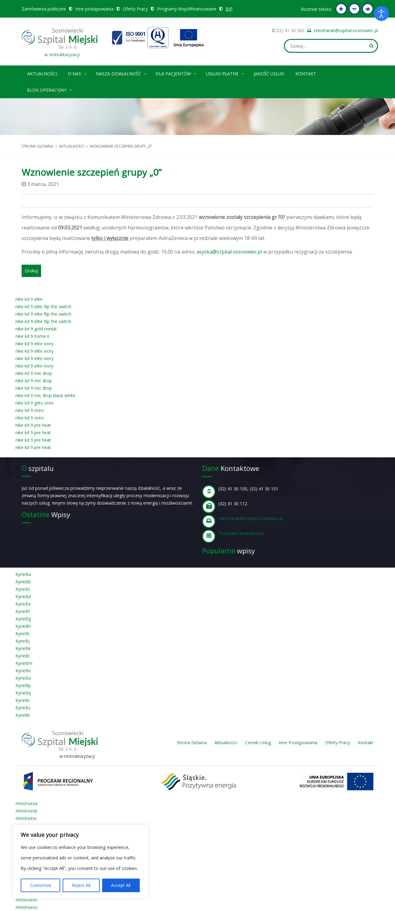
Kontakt (305, 74)
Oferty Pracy (135, 9)
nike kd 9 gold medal (35, 329)
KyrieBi (22, 633)
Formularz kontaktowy (241, 533)
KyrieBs (23, 708)
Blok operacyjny (50, 89)
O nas (77, 73)
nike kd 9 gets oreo (34, 403)
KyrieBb (23, 582)
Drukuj (31, 271)
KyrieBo (23, 678)
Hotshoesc (26, 818)
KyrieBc (23, 589)
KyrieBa (23, 574)
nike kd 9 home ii (32, 336)
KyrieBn (23, 671)
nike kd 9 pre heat (33, 425)
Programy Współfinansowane (186, 9)
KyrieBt (22, 715)
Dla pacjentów (176, 73)
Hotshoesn (26, 900)
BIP (229, 9)
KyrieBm (23, 663)
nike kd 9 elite (29, 299)
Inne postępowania (94, 9)
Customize (40, 885)
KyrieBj (22, 641)
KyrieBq (23, 693)
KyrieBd (23, 596)
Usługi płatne (225, 73)
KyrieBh (23, 626)
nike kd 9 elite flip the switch (43, 306)
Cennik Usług (258, 742)
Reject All (81, 885)
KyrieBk (23, 648)
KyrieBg (23, 619)
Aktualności (42, 74)
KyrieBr (22, 700)
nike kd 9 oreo (29, 410)
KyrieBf (22, 611)
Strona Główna (192, 742)
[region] (80, 862)
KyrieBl (22, 656)
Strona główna (37, 146)
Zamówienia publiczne (44, 9)
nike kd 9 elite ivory (34, 343)
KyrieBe (23, 604)
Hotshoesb (26, 811)
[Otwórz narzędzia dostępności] (381, 13)
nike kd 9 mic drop (33, 373)
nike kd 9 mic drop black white (45, 395)
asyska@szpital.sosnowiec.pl (229, 251)
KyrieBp (23, 685)
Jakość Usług (269, 74)
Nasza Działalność (121, 73)
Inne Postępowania (298, 742)
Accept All (121, 885)
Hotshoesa (26, 803)
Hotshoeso (26, 907)
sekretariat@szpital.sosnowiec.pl (346, 30)
